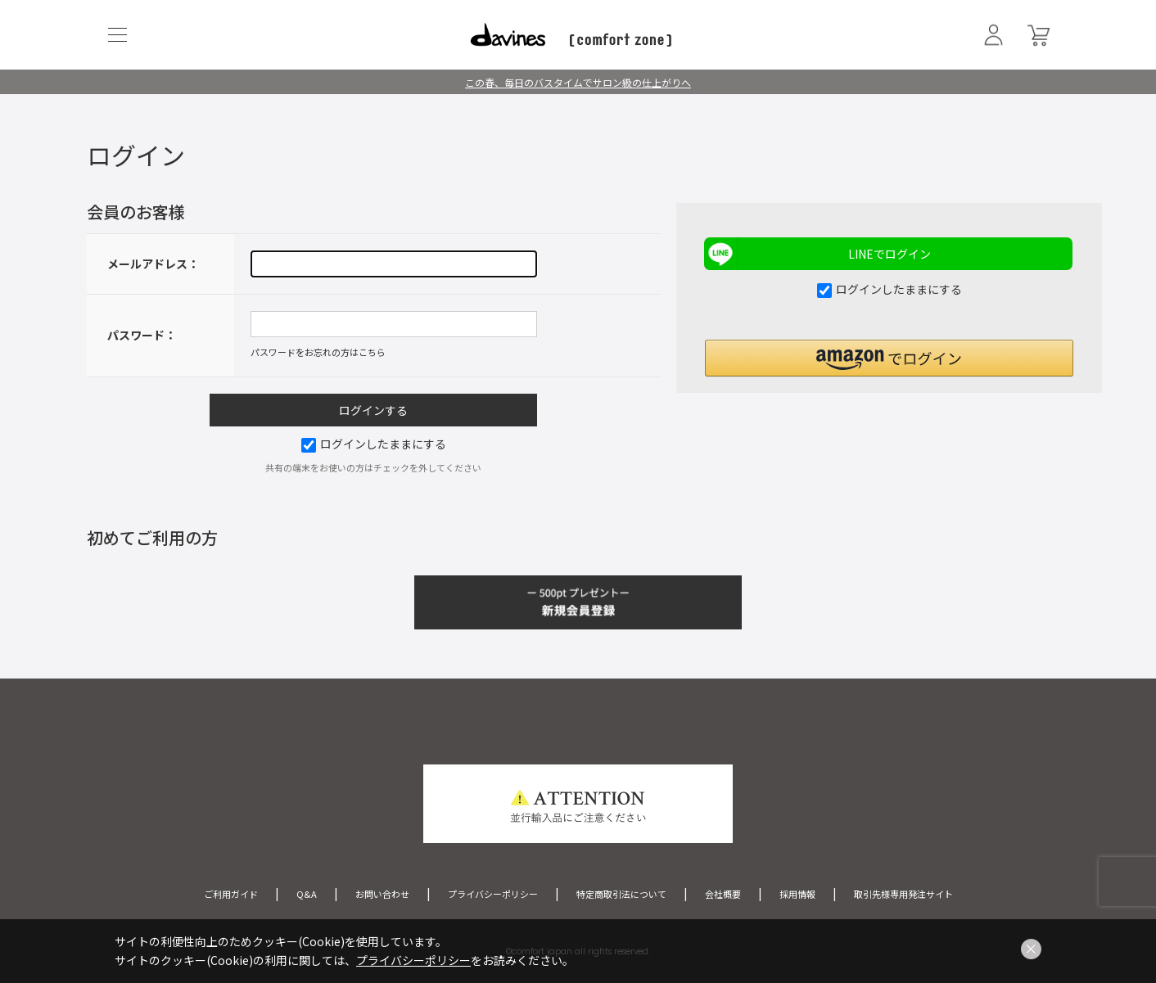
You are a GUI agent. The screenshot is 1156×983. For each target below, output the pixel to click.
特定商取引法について (621, 893)
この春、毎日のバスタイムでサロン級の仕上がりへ (578, 82)
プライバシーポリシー (493, 893)
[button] (889, 358)
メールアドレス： (153, 263)
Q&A (306, 893)
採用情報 (797, 893)
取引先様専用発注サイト (903, 893)
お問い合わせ (382, 893)
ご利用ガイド (231, 893)
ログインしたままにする (373, 443)
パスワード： (141, 335)
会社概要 (723, 893)
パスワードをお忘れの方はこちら (318, 351)
